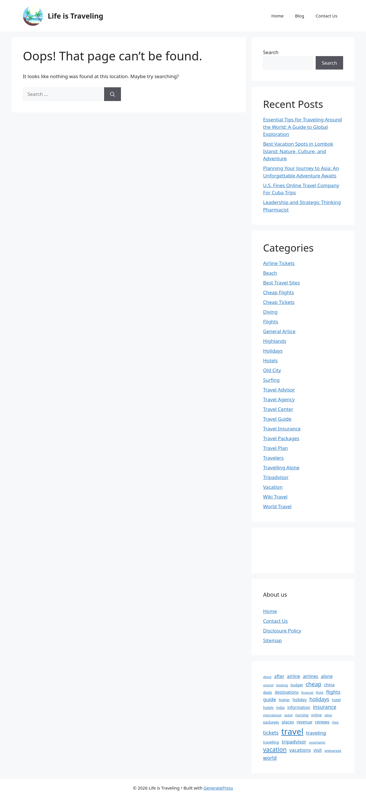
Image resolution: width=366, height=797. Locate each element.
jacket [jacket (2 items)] (288, 715)
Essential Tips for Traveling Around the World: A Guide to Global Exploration (302, 126)
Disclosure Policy (282, 630)
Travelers (273, 457)
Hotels (270, 360)
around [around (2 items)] (268, 685)
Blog (299, 16)
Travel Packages (281, 438)
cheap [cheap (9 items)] (313, 684)
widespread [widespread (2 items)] (333, 751)
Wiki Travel (275, 496)
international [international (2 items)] (272, 715)
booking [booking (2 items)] (282, 685)
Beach (270, 273)
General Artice (279, 331)
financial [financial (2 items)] (307, 693)
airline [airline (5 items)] (293, 676)
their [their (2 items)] (335, 722)
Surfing (271, 380)
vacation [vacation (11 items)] (275, 749)
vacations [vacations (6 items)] (300, 750)
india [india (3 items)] (280, 707)
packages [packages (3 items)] (271, 722)
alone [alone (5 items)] (327, 676)
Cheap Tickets (279, 302)
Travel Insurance (282, 428)
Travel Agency (279, 399)
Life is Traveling (75, 16)
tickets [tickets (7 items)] (271, 732)
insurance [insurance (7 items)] (324, 706)
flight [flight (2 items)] (319, 693)
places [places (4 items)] (288, 722)
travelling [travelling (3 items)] (271, 742)
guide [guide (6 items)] (269, 699)
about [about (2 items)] (267, 677)
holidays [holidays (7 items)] (319, 699)
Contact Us (326, 16)
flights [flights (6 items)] (333, 692)
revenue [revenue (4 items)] (304, 722)
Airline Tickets (279, 263)
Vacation (273, 487)
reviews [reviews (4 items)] (322, 722)
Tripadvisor (276, 477)
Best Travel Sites (281, 282)
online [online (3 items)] (316, 714)
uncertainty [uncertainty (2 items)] (317, 742)
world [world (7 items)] (270, 757)
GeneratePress (218, 788)
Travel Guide (277, 419)
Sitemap (272, 640)
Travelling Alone (281, 467)
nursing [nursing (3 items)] (302, 714)
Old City (272, 370)
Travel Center (278, 409)
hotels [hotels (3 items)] (268, 707)
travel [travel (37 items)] (292, 731)
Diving (270, 311)
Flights (270, 321)
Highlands (274, 341)
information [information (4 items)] (298, 707)
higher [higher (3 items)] (284, 699)
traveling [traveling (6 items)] (316, 732)
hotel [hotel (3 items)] (336, 699)
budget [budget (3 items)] (297, 684)
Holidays (273, 350)
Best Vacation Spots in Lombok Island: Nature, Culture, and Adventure (298, 151)
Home (277, 16)
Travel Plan (275, 448)
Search (271, 52)
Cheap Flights (278, 292)
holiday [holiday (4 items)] (300, 699)
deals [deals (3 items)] (267, 692)
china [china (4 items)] (329, 684)
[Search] (112, 94)
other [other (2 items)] (328, 715)
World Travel (277, 506)
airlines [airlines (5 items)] (310, 676)
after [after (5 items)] (279, 676)
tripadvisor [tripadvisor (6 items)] (294, 741)
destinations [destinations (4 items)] (287, 692)
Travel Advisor (279, 389)
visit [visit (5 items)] (317, 750)
